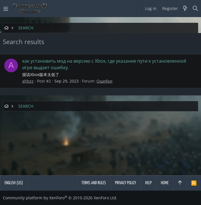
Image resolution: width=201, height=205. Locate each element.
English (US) (14, 183)
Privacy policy (125, 183)
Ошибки (104, 81)
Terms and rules (93, 183)
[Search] (195, 8)
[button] (5, 8)
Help (148, 183)
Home (165, 183)
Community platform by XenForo (60, 197)
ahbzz (28, 81)
